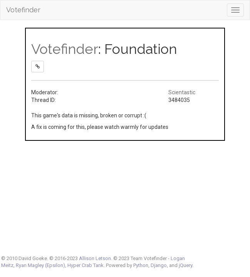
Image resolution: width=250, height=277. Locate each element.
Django (159, 265)
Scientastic (181, 92)
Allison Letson (95, 258)
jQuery (185, 265)
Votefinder (23, 10)
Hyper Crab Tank (85, 265)
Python (140, 265)
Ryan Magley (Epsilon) (40, 265)
